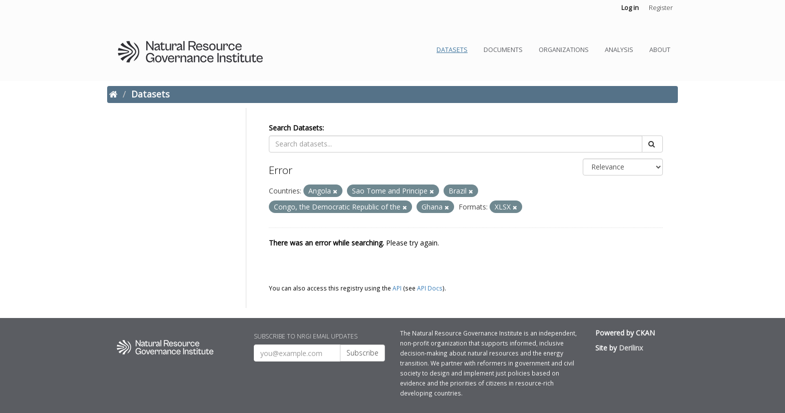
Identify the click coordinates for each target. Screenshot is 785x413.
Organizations (564, 50)
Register (661, 7)
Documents (503, 50)
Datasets (452, 50)
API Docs (430, 288)
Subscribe (362, 353)
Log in (630, 7)
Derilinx (631, 347)
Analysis (619, 50)
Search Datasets (295, 127)
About (659, 50)
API (397, 288)
